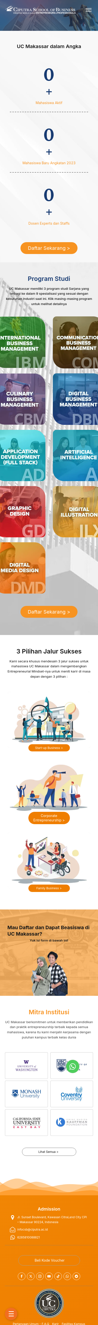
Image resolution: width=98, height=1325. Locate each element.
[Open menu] (89, 10)
